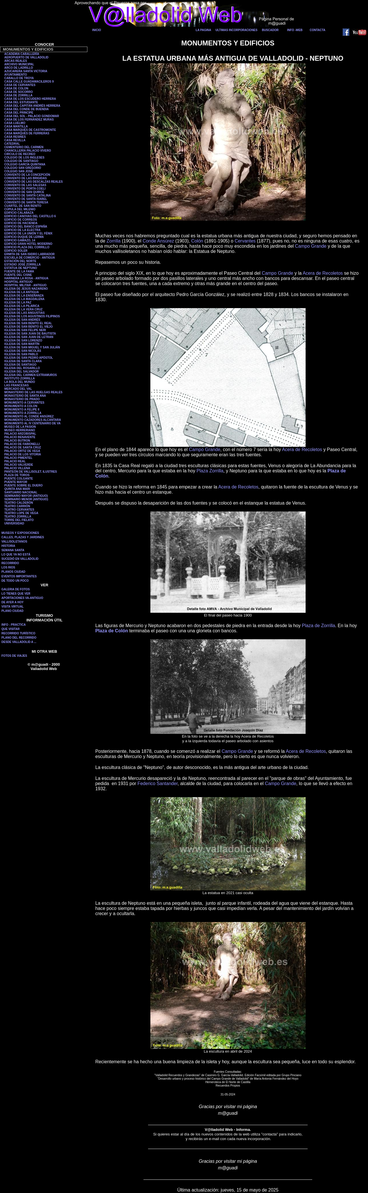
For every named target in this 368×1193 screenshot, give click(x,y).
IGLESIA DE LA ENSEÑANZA (24, 295)
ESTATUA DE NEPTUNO (20, 268)
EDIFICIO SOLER (16, 250)
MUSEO (10, 430)
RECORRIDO (10, 563)
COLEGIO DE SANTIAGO (21, 161)
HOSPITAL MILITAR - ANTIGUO (25, 285)
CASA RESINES (15, 136)
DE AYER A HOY (12, 602)
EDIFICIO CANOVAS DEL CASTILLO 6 (30, 216)
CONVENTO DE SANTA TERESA (26, 202)
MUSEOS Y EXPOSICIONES (20, 533)
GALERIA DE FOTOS (15, 589)
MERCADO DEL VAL (18, 388)
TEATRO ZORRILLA (17, 516)
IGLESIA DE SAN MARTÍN (21, 344)
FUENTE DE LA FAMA (19, 271)
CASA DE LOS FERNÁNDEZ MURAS (29, 119)
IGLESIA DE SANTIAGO (20, 364)
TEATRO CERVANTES (19, 509)
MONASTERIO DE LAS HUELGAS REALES (33, 392)
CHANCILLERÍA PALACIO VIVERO (27, 150)
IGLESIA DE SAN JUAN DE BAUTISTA (30, 333)
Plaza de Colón (111, 630)
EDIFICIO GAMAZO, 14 (19, 240)
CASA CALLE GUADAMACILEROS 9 (29, 81)
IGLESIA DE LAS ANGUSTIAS (24, 312)
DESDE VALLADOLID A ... (18, 642)
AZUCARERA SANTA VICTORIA (25, 71)
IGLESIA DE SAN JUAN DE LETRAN (28, 337)
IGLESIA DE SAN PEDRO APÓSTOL (28, 357)
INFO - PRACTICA (13, 624)
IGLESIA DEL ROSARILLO (22, 368)
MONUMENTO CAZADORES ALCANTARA (32, 419)
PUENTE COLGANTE (18, 478)
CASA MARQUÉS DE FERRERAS (26, 133)
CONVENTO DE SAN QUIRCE (24, 192)
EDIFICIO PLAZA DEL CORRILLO (26, 247)
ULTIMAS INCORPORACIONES (237, 30)
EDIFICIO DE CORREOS (20, 219)
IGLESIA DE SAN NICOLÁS (22, 350)
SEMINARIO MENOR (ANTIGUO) (26, 499)
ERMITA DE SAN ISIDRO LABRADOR (29, 254)
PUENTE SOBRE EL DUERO (23, 485)
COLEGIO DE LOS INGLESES (24, 157)
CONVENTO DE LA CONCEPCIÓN (27, 174)
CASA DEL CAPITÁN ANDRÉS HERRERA (32, 105)
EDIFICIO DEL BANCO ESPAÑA (25, 226)
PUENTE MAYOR (15, 482)
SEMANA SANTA (12, 550)
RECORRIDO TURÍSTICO (18, 633)
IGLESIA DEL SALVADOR (21, 371)
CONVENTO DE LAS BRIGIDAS (25, 178)
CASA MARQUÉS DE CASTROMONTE (30, 129)
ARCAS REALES (15, 60)
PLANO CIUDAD (12, 610)
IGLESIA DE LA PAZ (17, 302)
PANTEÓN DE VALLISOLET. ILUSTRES (30, 471)
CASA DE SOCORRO (18, 91)
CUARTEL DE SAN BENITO (22, 205)
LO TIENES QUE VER (15, 593)
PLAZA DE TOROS (17, 475)
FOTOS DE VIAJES (14, 655)
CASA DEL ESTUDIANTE (21, 102)
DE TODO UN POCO (15, 580)
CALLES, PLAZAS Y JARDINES (22, 537)
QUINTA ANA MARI (17, 488)
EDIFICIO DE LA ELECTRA (22, 230)
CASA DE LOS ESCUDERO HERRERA (30, 98)
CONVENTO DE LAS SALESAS (25, 185)
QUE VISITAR (10, 629)
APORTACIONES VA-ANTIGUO (22, 598)
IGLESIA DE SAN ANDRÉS (22, 319)
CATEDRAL (12, 143)
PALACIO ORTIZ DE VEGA (22, 451)
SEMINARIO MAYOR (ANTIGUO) (26, 495)
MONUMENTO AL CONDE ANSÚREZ (29, 416)
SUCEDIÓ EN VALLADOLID (20, 558)
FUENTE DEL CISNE (18, 274)
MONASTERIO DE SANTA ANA (25, 395)
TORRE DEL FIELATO (19, 520)
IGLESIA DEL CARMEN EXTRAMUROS (30, 375)
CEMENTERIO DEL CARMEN (23, 147)
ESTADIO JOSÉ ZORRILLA (22, 264)
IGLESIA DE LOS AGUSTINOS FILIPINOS (32, 316)
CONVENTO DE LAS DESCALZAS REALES (33, 181)
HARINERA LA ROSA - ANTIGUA (26, 278)
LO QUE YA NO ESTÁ (15, 554)
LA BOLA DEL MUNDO (19, 381)
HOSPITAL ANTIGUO (18, 281)
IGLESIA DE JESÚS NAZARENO (26, 288)
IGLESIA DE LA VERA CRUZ (23, 309)
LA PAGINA (203, 30)
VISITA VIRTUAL (12, 606)
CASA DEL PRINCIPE (18, 112)
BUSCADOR (270, 30)
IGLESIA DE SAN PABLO (21, 354)
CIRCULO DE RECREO (19, 154)
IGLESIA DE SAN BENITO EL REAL (28, 323)
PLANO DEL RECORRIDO (19, 637)
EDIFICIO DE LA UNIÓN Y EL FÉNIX (28, 233)
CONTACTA (317, 30)
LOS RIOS (8, 567)
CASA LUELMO (14, 123)
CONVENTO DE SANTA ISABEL (25, 199)
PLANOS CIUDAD (13, 571)
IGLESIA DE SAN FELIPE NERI (25, 330)
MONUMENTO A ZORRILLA (22, 413)
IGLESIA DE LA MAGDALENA (24, 299)
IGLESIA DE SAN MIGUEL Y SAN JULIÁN (32, 347)
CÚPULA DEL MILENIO (19, 209)
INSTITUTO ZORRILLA (19, 378)
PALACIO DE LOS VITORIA (22, 454)
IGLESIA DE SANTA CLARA (23, 361)
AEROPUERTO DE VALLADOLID (26, 57)
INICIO (96, 30)
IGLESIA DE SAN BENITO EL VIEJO (28, 326)
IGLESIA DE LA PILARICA (21, 306)
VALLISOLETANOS (14, 541)
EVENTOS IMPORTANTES (19, 576)
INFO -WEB (294, 30)
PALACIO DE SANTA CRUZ (22, 447)
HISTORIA (8, 545)
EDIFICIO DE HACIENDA (21, 223)
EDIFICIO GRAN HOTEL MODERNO (28, 243)
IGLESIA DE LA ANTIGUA (21, 292)
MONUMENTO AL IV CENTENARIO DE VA (32, 423)
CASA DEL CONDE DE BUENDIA (26, 109)
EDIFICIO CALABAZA (19, 212)
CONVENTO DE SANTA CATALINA (27, 195)
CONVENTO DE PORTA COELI (24, 188)
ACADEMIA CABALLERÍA (21, 54)
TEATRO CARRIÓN (17, 506)
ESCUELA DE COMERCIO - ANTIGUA (29, 257)
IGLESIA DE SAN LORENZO (23, 340)
